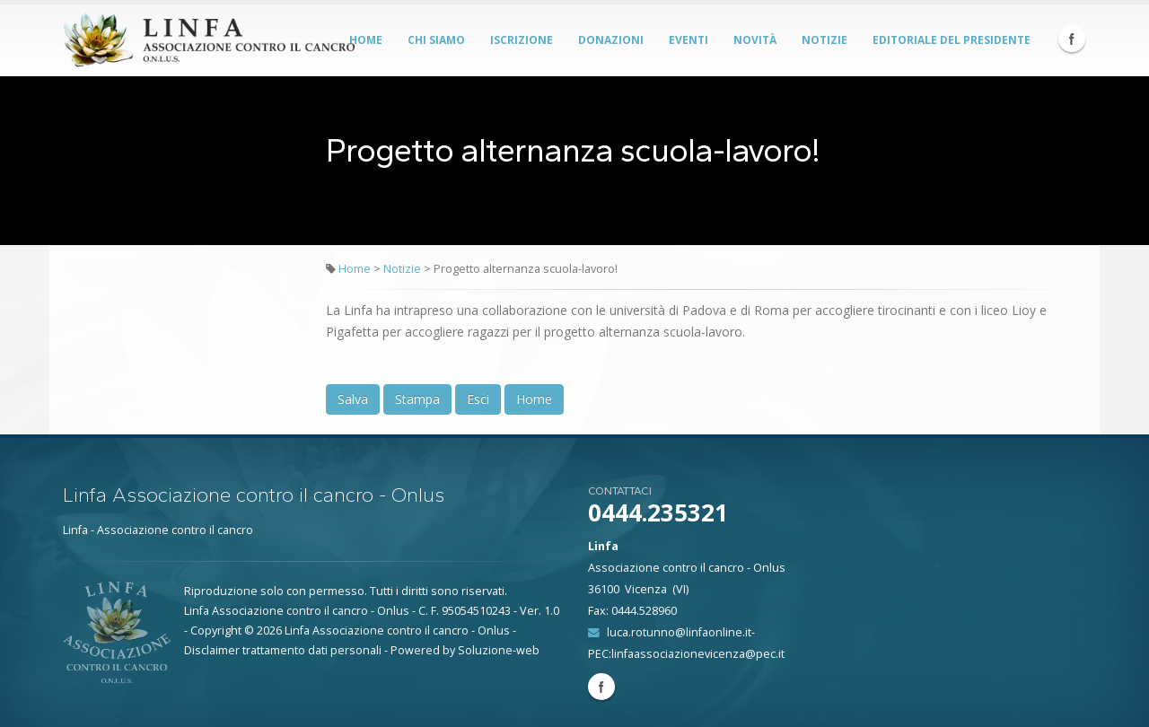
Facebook (1071, 38)
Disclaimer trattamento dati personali (283, 650)
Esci (478, 398)
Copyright (215, 630)
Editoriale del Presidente (952, 40)
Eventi (688, 40)
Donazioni (611, 40)
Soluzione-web (498, 650)
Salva (353, 398)
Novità (754, 40)
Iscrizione (521, 40)
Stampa (417, 398)
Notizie (824, 40)
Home (365, 40)
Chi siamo (436, 40)
